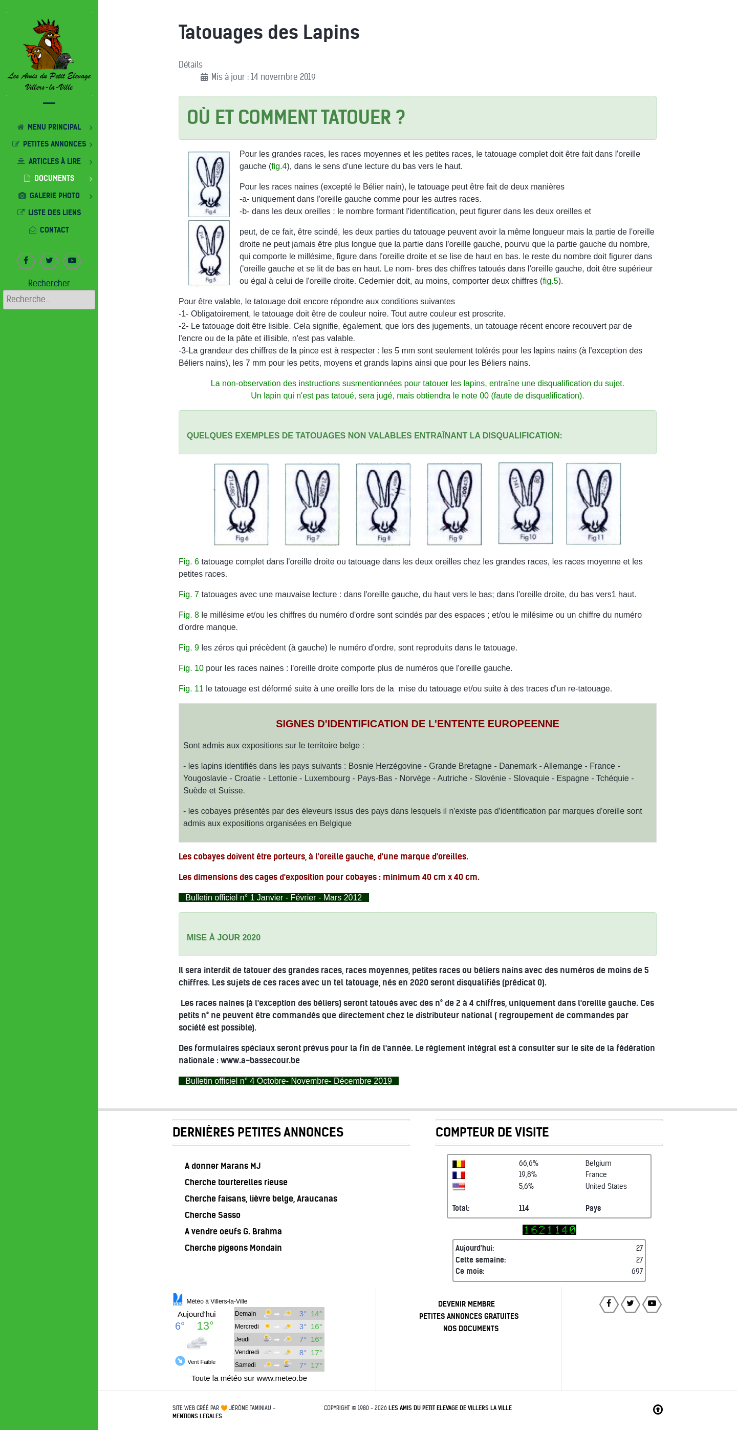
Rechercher (49, 283)
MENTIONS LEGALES (197, 1416)
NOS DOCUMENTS (470, 1328)
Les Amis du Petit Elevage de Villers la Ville (450, 1408)
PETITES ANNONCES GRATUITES (468, 1316)
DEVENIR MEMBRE (466, 1304)
